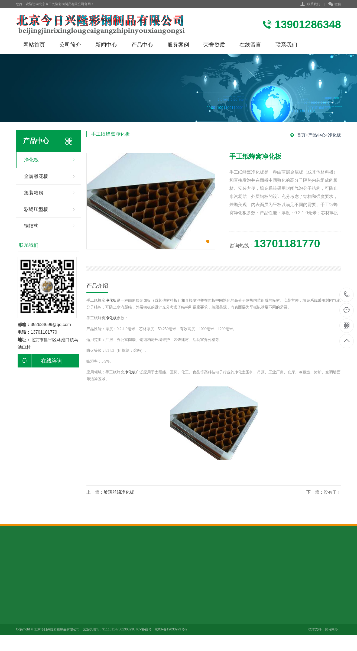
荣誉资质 (214, 45)
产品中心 (142, 45)
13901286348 (347, 294)
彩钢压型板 (36, 209)
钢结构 (31, 226)
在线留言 (250, 45)
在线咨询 (40, 360)
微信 (334, 4)
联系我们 (313, 4)
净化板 (31, 159)
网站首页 (34, 45)
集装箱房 (33, 193)
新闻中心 (106, 45)
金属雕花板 (36, 176)
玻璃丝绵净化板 (119, 492)
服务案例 (178, 45)
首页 (301, 135)
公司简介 (70, 45)
